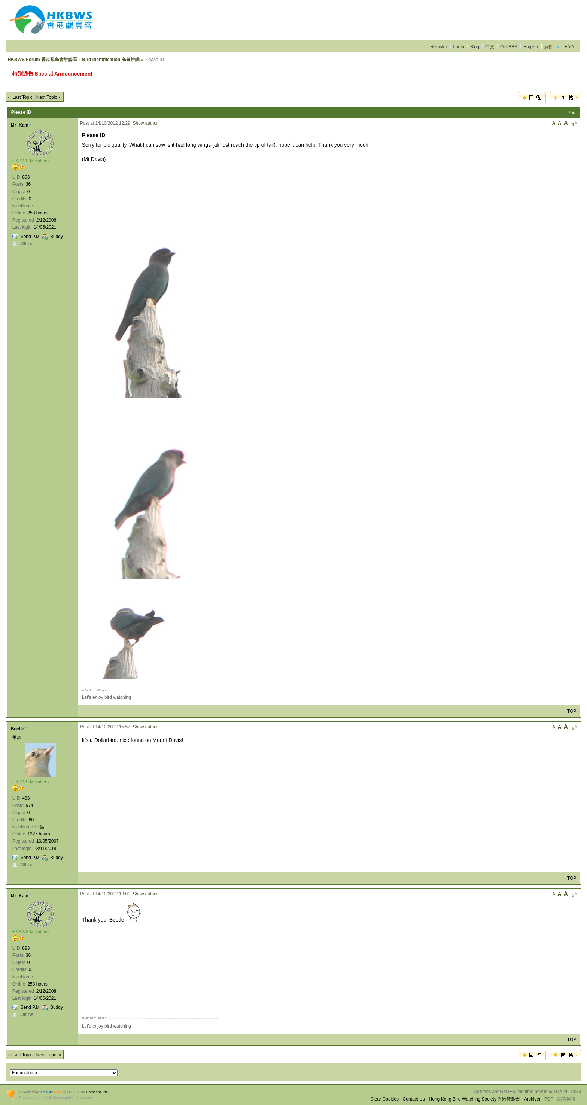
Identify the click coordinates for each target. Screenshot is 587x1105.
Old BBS (508, 46)
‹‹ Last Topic (20, 97)
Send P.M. (31, 236)
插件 (548, 46)
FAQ (569, 46)
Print (572, 112)
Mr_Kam (19, 125)
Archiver (532, 1099)
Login (458, 46)
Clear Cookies (385, 1099)
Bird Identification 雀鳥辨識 (110, 59)
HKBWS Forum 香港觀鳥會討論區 (42, 59)
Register (439, 46)
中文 (489, 46)
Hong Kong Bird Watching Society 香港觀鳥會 (474, 1099)
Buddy (56, 236)
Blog (474, 46)
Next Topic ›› (48, 97)
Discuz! (46, 1092)
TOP (571, 711)
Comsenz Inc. (97, 1092)
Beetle (17, 728)
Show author (145, 123)
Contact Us (414, 1099)
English (530, 46)
